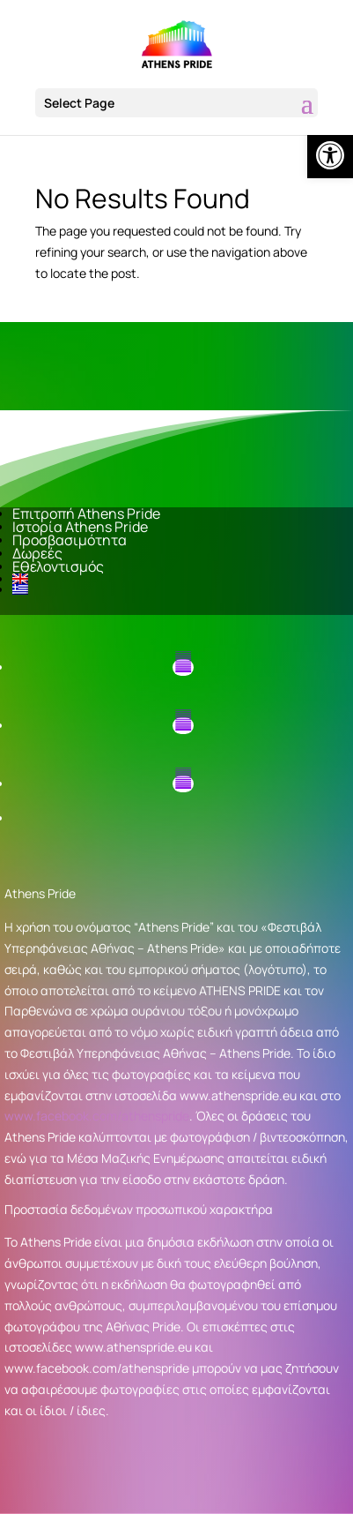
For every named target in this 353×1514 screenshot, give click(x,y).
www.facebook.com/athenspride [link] (96, 1115)
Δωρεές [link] (37, 553)
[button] (176, 102)
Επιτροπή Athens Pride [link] (86, 513)
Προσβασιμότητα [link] (69, 540)
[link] (330, 155)
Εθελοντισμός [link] (58, 566)
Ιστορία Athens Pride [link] (80, 526)
